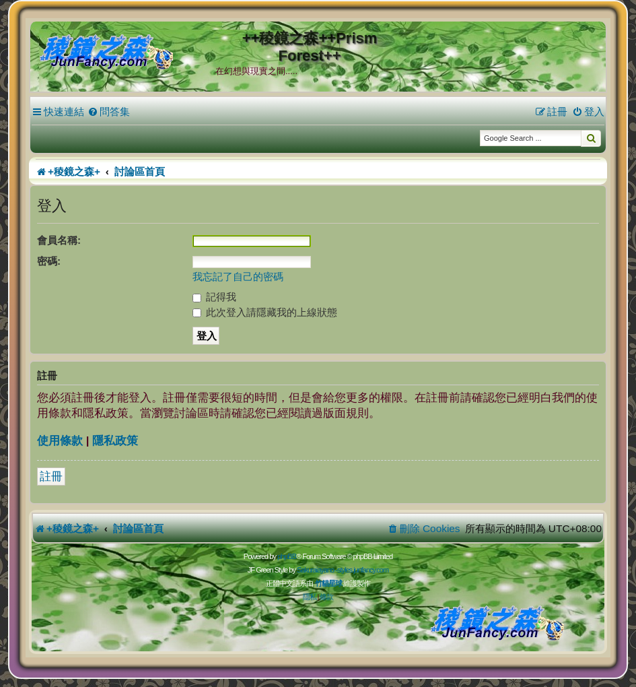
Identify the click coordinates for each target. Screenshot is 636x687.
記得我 (214, 296)
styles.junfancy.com (362, 570)
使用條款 (60, 440)
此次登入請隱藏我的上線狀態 (264, 312)
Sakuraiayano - (317, 570)
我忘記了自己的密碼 (237, 276)
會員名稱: (59, 240)
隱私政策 (115, 440)
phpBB (286, 556)
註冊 (51, 476)
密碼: (49, 261)
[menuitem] (108, 111)
